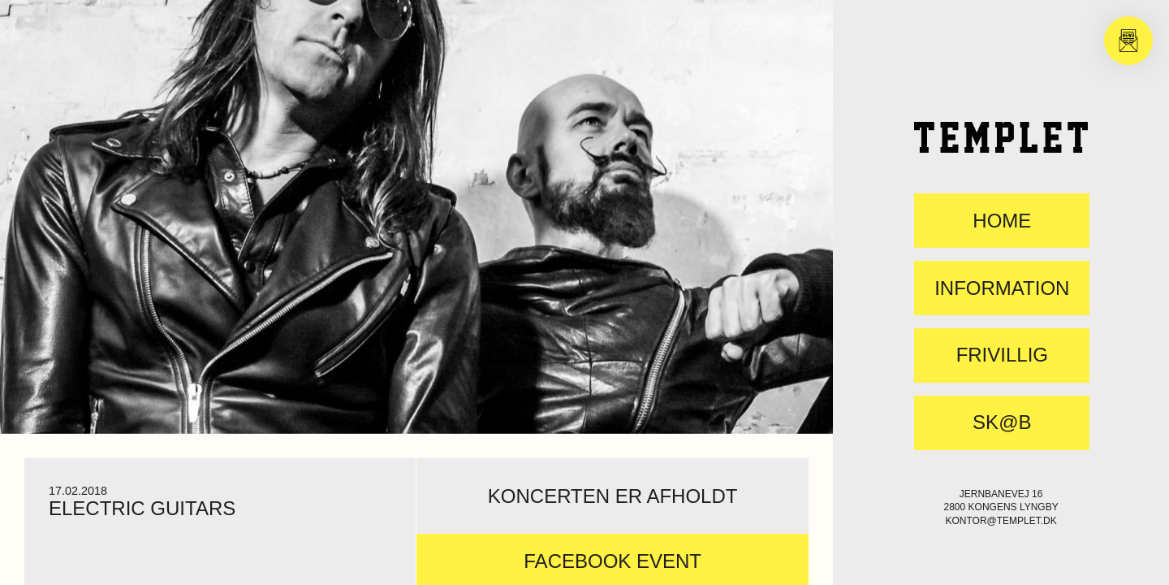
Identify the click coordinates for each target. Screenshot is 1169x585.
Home (1002, 221)
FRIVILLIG (1002, 355)
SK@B (1002, 422)
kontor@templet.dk (1000, 520)
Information (1001, 288)
